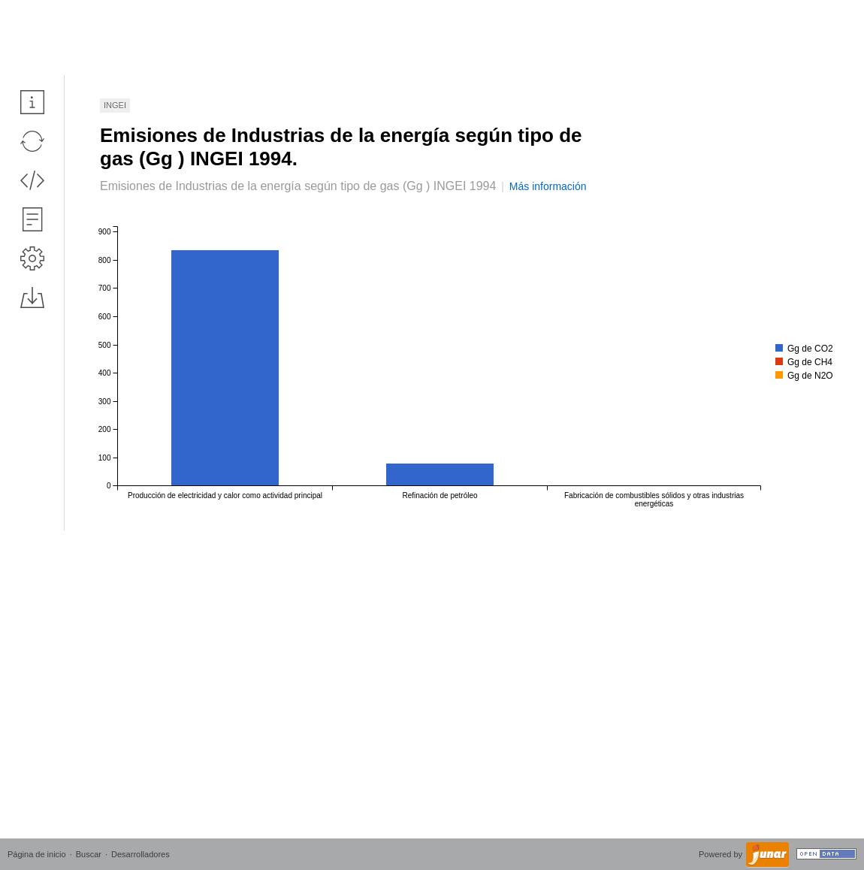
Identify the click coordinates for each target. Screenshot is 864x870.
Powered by (722, 854)
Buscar (88, 854)
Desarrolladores (140, 854)
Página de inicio (37, 854)
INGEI (115, 105)
